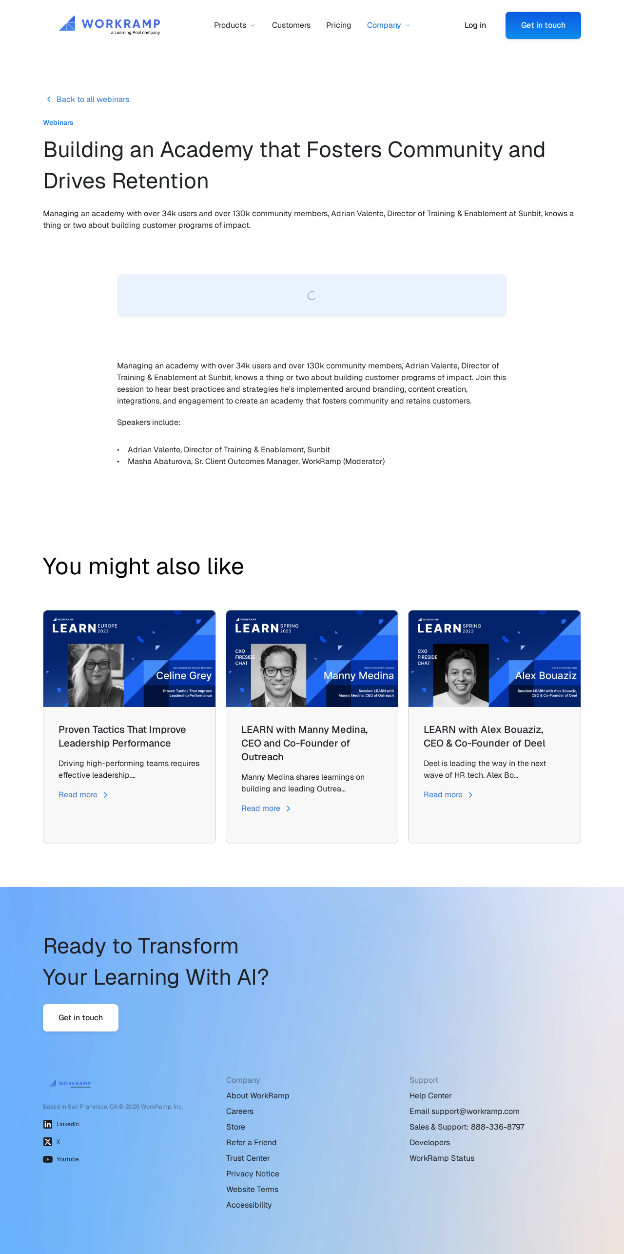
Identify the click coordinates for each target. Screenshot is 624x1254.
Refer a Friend (251, 1142)
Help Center (431, 1096)
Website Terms (252, 1189)
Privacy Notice (252, 1174)
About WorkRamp (258, 1096)
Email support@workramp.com (465, 1111)
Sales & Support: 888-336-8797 (467, 1127)
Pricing (338, 25)
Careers (240, 1111)
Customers (291, 25)
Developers (430, 1142)
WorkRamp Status (442, 1158)
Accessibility (249, 1205)
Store (235, 1127)
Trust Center (248, 1158)
